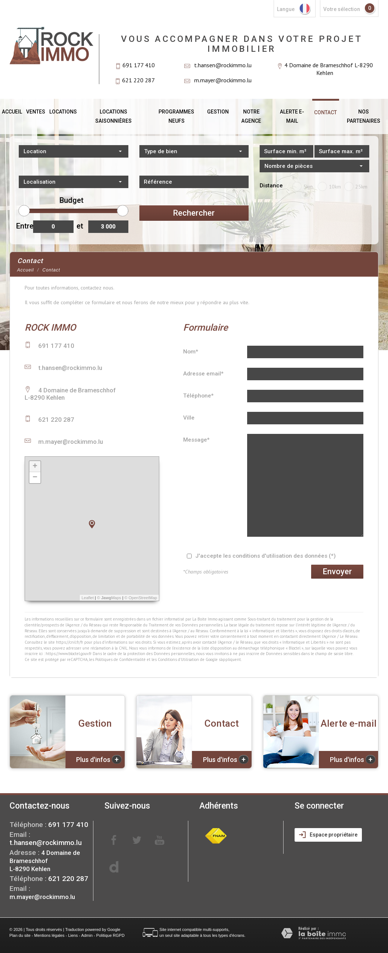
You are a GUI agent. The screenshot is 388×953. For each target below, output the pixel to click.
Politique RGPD (110, 935)
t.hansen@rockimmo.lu (223, 65)
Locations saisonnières (113, 116)
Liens (73, 935)
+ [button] (34, 466)
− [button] (34, 477)
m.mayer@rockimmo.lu (223, 80)
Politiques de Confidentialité (120, 659)
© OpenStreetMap (140, 598)
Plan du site (20, 935)
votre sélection (341, 9)
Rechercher (194, 212)
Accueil (12, 112)
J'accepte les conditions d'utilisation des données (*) (265, 556)
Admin (87, 935)
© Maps (109, 598)
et (79, 226)
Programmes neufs (176, 116)
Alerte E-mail (292, 116)
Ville (189, 417)
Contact (325, 112)
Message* (196, 439)
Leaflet (88, 598)
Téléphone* (198, 395)
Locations (63, 112)
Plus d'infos (99, 759)
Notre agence (251, 116)
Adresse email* (203, 373)
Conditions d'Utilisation (178, 659)
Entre (23, 226)
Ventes (35, 112)
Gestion (218, 112)
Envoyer (337, 571)
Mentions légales (49, 935)
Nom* (190, 351)
